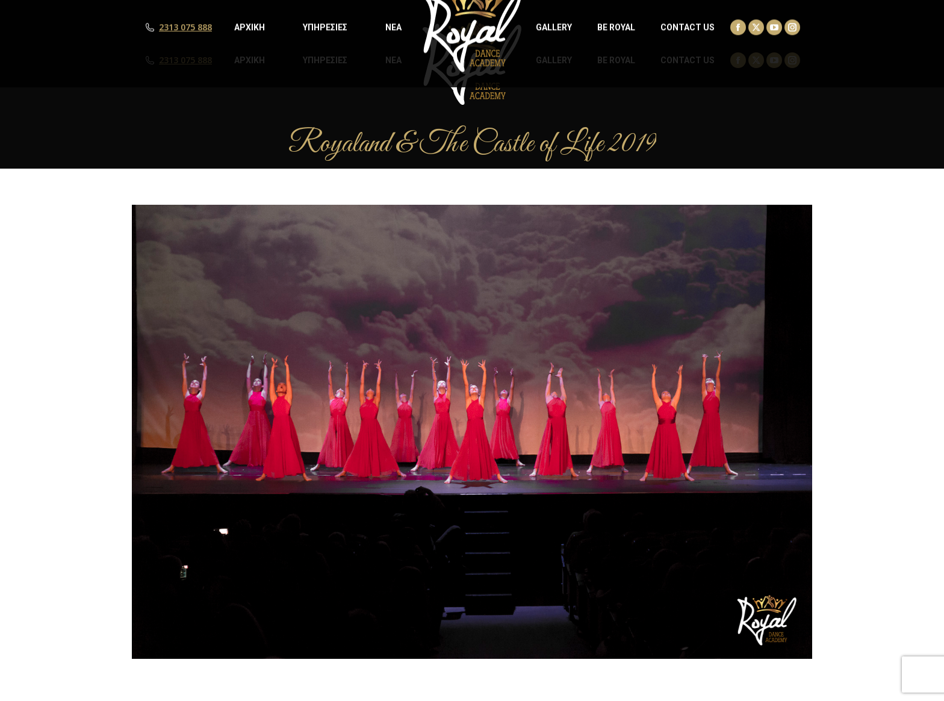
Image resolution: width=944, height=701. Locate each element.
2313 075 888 (185, 60)
